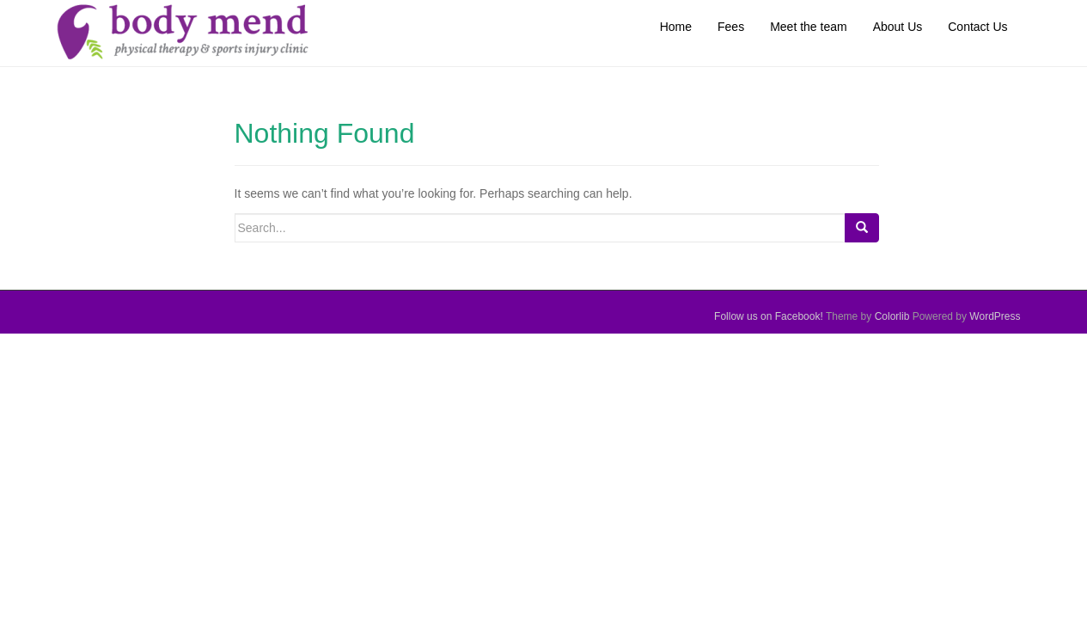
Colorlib (892, 316)
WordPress (994, 316)
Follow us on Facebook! (770, 316)
